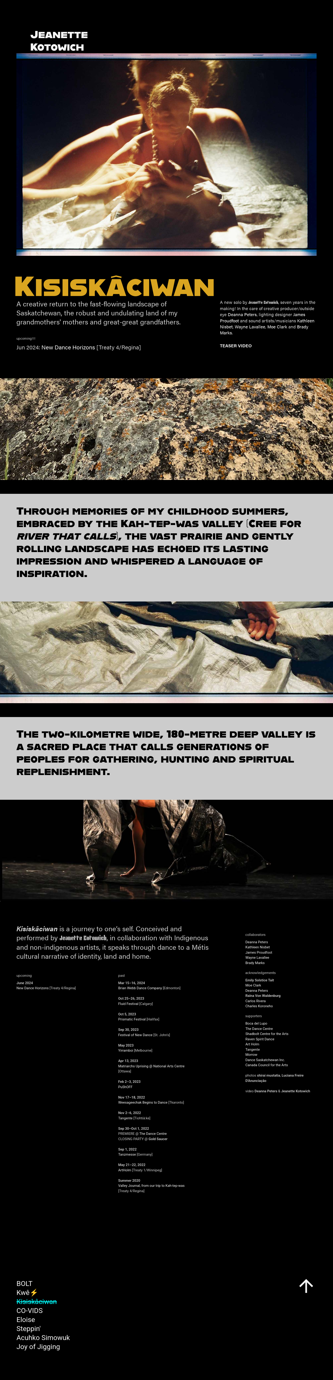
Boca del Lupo (256, 1023)
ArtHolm (124, 1170)
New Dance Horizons (68, 347)
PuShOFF (125, 1087)
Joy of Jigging (38, 1347)
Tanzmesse (127, 1154)
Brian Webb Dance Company (140, 988)
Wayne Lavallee (250, 327)
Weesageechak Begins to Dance (142, 1102)
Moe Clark (277, 327)
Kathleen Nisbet (257, 947)
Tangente (125, 1118)
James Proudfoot (258, 952)
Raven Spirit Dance (259, 1039)
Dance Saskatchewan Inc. (265, 1060)
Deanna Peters (242, 314)
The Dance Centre (153, 1134)
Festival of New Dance (135, 1035)
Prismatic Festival (132, 1019)
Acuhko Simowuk (43, 1338)
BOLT (24, 1283)
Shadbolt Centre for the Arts (266, 1034)
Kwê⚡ (27, 1292)
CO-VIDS (29, 1311)
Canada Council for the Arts (266, 1065)
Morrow (251, 1055)
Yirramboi (125, 1050)
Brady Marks (255, 963)
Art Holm (252, 1044)
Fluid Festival (128, 1004)
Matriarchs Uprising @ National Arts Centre (151, 1066)
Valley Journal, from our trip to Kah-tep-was (151, 1186)
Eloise (25, 1320)
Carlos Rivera (255, 1001)
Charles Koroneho (259, 1006)
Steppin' (28, 1329)
